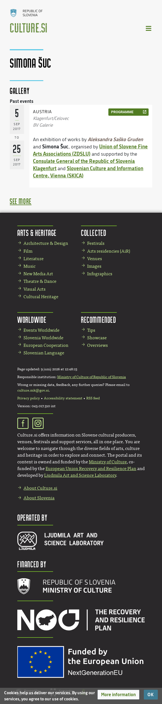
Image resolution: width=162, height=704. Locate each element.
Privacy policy (28, 398)
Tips (91, 330)
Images (94, 266)
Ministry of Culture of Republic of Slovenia (91, 377)
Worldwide (31, 320)
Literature (33, 258)
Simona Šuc (55, 146)
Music (29, 266)
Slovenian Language (43, 352)
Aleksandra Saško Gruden (115, 139)
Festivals (95, 243)
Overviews (97, 345)
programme (122, 112)
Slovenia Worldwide (43, 337)
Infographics (99, 273)
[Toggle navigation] (149, 28)
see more (21, 201)
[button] (118, 695)
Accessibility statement (63, 398)
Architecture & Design (45, 243)
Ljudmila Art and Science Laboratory (80, 475)
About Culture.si (40, 488)
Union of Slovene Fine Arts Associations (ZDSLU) (90, 150)
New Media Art (38, 273)
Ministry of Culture (108, 461)
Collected (93, 233)
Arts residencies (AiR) (108, 251)
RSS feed (93, 398)
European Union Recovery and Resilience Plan (91, 468)
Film (27, 251)
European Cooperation (45, 345)
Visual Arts (34, 289)
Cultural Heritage (40, 296)
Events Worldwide (41, 330)
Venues (94, 258)
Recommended (98, 320)
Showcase (97, 337)
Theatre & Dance (39, 281)
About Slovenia (38, 498)
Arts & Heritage (37, 233)
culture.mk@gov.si (33, 390)
